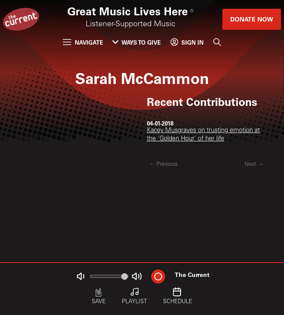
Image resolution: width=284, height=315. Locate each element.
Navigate (83, 42)
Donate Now (251, 19)
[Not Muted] (81, 276)
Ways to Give (136, 42)
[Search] (217, 42)
